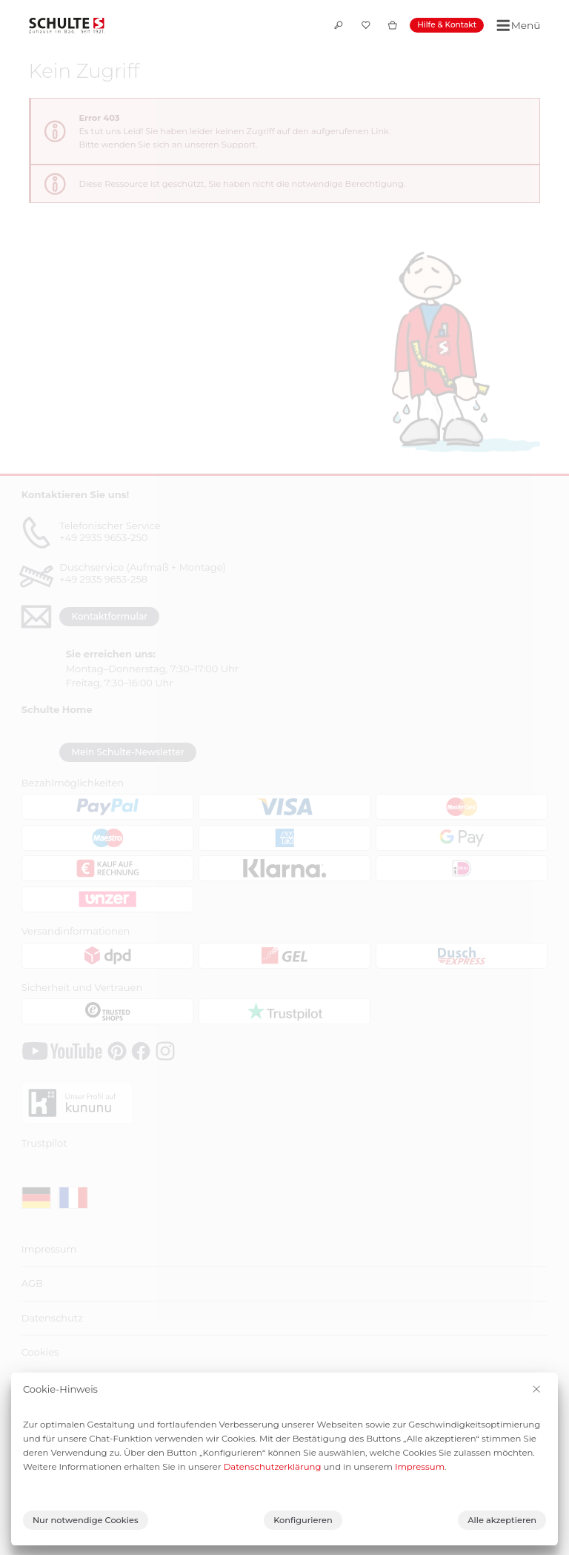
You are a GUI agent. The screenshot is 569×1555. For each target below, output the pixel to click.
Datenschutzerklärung (273, 1467)
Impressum (420, 1467)
